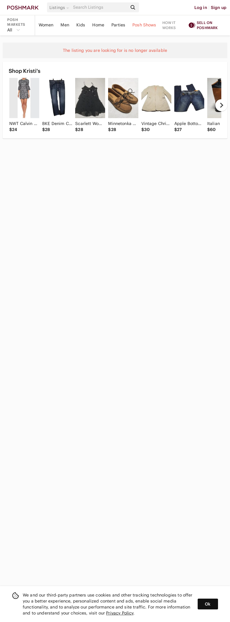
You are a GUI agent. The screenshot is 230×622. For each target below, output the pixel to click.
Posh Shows (144, 25)
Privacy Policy (119, 613)
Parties (118, 25)
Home (98, 25)
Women (46, 25)
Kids (80, 25)
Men (64, 25)
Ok (208, 604)
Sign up (218, 7)
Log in (200, 7)
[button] (60, 7)
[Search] (99, 7)
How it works (169, 25)
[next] (221, 105)
